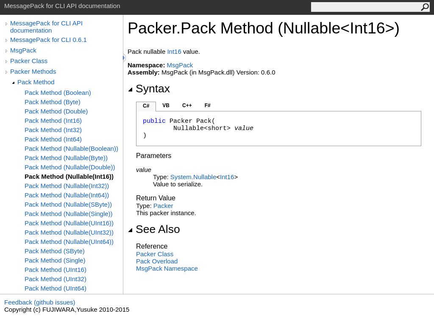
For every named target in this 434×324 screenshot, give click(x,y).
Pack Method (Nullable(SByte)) (68, 204)
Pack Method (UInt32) (55, 278)
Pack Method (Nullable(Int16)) (69, 176)
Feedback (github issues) (39, 302)
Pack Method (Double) (56, 111)
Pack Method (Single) (55, 260)
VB (166, 105)
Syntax (149, 88)
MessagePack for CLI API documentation (46, 26)
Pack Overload (157, 261)
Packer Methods (33, 71)
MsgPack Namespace (167, 268)
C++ (187, 105)
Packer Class (28, 60)
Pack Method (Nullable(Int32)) (67, 185)
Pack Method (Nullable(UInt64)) (69, 241)
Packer (163, 205)
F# (208, 105)
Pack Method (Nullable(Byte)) (66, 157)
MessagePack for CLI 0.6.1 (48, 39)
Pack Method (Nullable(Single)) (69, 213)
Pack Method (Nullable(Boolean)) (71, 148)
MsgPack (23, 50)
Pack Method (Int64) (53, 139)
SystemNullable (193, 176)
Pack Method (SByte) (55, 251)
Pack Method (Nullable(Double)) (70, 167)
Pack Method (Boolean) (58, 92)
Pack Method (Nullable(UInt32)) (69, 232)
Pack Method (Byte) (53, 101)
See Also (154, 229)
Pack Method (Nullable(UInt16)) (69, 223)
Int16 (174, 51)
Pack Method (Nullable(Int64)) (67, 195)
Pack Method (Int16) (53, 120)
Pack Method (36, 82)
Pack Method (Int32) (53, 129)
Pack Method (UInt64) (55, 288)
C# (146, 106)
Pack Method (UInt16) (55, 269)
